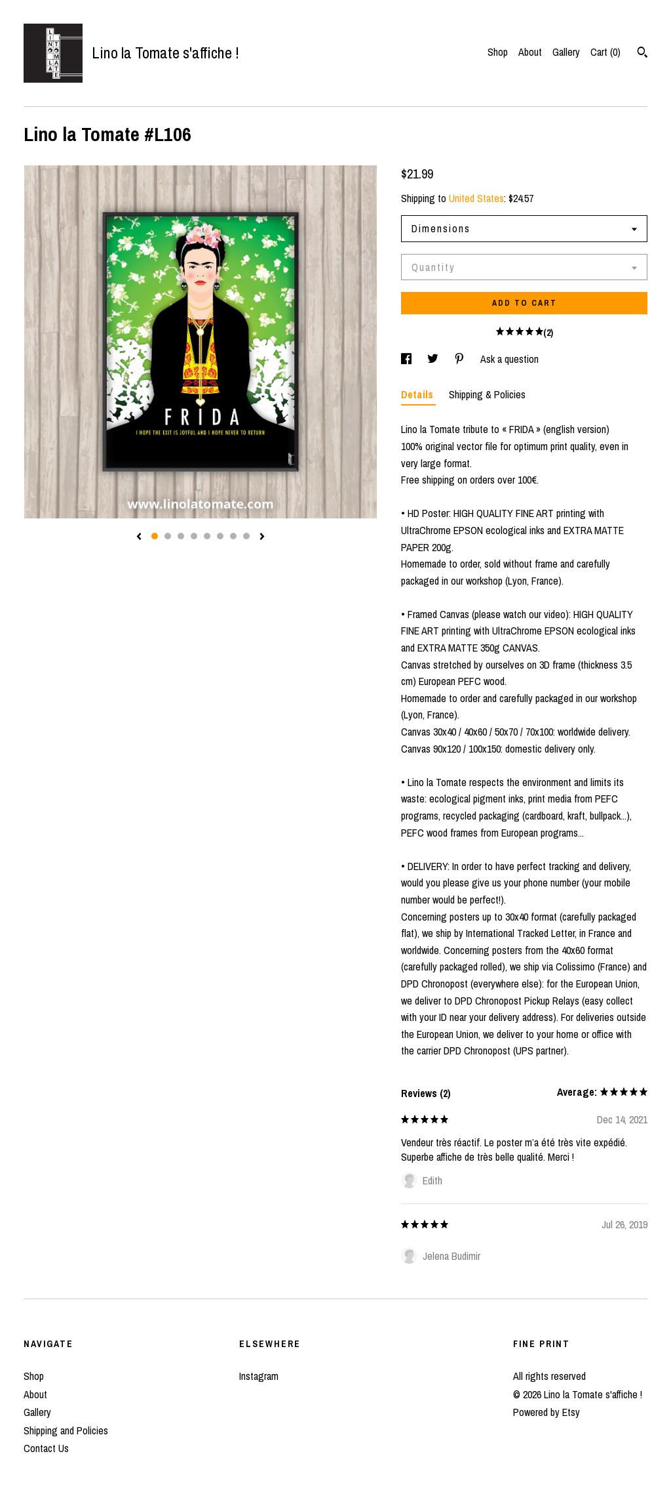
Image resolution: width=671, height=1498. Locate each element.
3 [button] (181, 536)
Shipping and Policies (66, 1430)
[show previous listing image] (139, 537)
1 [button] (154, 536)
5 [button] (207, 536)
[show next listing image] (262, 537)
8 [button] (246, 536)
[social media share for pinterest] (460, 359)
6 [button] (220, 536)
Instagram (258, 1376)
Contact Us (46, 1448)
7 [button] (233, 536)
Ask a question (509, 359)
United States (476, 198)
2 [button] (167, 536)
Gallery (566, 52)
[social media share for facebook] (407, 359)
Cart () (605, 52)
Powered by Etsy (546, 1412)
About (530, 52)
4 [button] (194, 536)
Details (418, 394)
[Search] (642, 54)
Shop (498, 52)
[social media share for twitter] (434, 359)
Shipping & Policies (487, 394)
